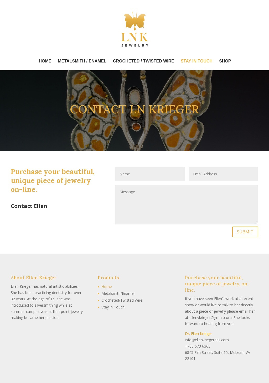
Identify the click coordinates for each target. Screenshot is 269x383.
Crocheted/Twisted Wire (121, 300)
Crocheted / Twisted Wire (143, 61)
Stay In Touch (197, 61)
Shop (225, 61)
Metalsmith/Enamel (117, 293)
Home (45, 61)
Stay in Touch (113, 307)
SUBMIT (245, 232)
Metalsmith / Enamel (82, 61)
